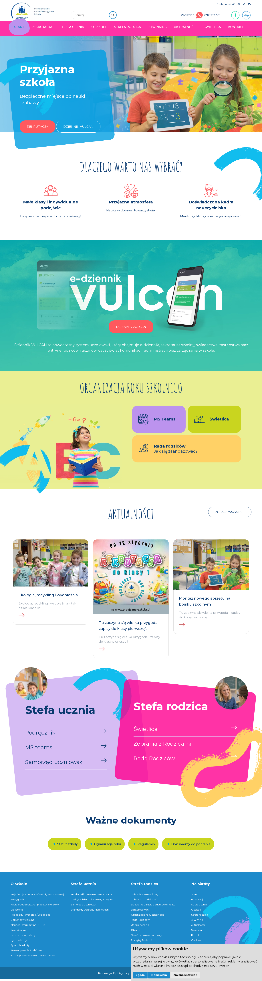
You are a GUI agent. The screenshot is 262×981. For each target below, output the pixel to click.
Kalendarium (18, 931)
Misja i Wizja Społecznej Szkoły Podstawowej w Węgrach (37, 899)
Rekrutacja (41, 27)
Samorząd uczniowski (54, 763)
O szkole (99, 27)
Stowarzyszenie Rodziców (26, 951)
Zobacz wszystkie (229, 513)
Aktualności (185, 27)
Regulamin (146, 845)
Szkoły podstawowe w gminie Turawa (33, 957)
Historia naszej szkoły (23, 936)
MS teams (38, 749)
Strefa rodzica (127, 27)
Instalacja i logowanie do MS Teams (91, 896)
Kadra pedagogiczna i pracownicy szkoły (35, 906)
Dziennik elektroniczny (144, 896)
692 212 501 (212, 15)
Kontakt (235, 27)
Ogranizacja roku (107, 845)
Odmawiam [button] (159, 975)
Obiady (135, 931)
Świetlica (212, 27)
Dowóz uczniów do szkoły (146, 936)
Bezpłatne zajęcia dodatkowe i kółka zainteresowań (153, 909)
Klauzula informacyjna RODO (28, 926)
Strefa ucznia (71, 27)
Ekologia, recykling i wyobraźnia (48, 597)
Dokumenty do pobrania (190, 845)
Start (19, 27)
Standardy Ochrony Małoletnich (90, 911)
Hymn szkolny (19, 941)
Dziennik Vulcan (78, 128)
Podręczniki (41, 734)
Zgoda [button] (140, 975)
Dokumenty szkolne (22, 921)
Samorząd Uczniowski (84, 906)
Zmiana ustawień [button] (185, 975)
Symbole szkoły (20, 946)
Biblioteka (17, 911)
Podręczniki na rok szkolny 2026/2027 (92, 901)
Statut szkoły (67, 845)
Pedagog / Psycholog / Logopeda (30, 916)
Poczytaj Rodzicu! (141, 941)
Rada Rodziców (154, 760)
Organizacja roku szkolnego (147, 916)
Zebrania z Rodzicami (162, 745)
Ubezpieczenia (140, 926)
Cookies (196, 941)
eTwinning (157, 27)
